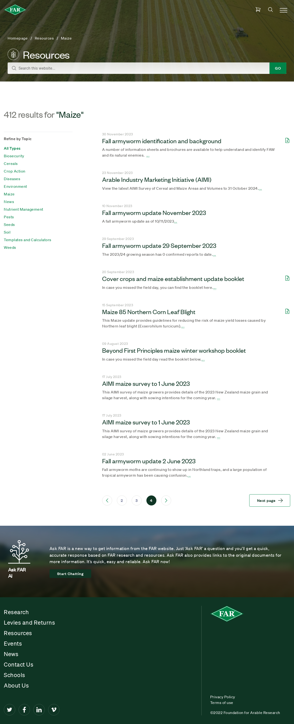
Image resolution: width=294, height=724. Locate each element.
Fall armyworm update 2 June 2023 (148, 460)
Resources (18, 633)
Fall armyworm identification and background (161, 140)
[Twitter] (9, 709)
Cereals (11, 163)
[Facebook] (24, 709)
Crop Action (14, 171)
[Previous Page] (107, 500)
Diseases (12, 178)
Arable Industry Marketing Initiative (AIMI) (156, 179)
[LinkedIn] (39, 709)
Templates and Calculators (27, 239)
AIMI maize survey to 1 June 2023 (146, 383)
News (9, 201)
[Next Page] (166, 500)
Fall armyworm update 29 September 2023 (159, 245)
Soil (7, 232)
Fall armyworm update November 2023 (154, 212)
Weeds (10, 247)
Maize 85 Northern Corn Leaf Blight (148, 311)
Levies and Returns (29, 622)
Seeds (9, 224)
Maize (9, 194)
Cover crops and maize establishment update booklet (173, 278)
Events (13, 643)
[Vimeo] (54, 709)
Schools (14, 675)
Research (16, 612)
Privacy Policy (222, 696)
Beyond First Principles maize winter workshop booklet (174, 350)
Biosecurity (14, 155)
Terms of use (221, 702)
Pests (9, 216)
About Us (16, 685)
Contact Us (18, 664)
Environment (15, 186)
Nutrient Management (23, 209)
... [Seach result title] (148, 155)
